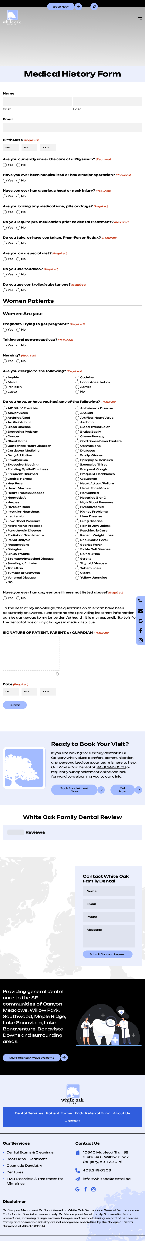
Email (8, 119)
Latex (12, 391)
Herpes (13, 502)
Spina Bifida (90, 553)
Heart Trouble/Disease (26, 492)
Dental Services (29, 1094)
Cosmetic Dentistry (24, 1147)
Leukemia (16, 516)
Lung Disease (91, 521)
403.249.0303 (97, 1151)
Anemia (86, 412)
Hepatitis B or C (93, 497)
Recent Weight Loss (96, 535)
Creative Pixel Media (95, 1234)
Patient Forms (59, 1094)
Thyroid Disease (93, 563)
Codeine (87, 377)
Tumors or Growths (24, 572)
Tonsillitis (15, 568)
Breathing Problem (23, 431)
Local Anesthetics (95, 382)
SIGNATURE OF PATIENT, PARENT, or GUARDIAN (55, 633)
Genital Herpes (20, 478)
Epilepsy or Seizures (96, 460)
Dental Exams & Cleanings (30, 1133)
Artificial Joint (19, 422)
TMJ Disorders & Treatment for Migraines (35, 1162)
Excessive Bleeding (23, 464)
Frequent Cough (93, 469)
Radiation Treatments (26, 535)
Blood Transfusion (95, 426)
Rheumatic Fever (94, 539)
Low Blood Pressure (24, 521)
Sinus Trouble (19, 553)
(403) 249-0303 (111, 767)
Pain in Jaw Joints (95, 525)
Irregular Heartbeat (23, 511)
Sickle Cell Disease (95, 549)
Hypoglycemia (92, 506)
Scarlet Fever (91, 544)
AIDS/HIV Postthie (23, 408)
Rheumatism (18, 544)
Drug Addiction (20, 455)
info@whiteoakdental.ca (107, 1160)
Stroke (85, 558)
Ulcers (85, 572)
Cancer (13, 436)
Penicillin (15, 386)
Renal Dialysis (19, 539)
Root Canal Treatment (27, 1140)
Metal (12, 382)
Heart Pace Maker (95, 488)
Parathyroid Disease (24, 530)
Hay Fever (16, 483)
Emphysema (18, 460)
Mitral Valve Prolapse (25, 525)
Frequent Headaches (97, 474)
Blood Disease (19, 426)
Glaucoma (88, 478)
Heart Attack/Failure (97, 483)
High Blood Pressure (96, 502)
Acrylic (85, 386)
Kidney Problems (94, 511)
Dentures (15, 1153)
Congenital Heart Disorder (29, 445)
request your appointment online (81, 772)
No (23, 164)
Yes (11, 164)
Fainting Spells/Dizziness (28, 469)
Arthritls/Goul (19, 417)
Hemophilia (89, 492)
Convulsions (90, 445)
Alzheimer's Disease (96, 408)
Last (77, 109)
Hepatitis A (17, 497)
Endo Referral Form (92, 1094)
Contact (72, 1102)
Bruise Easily (90, 431)
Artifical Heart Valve (96, 417)
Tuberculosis (90, 568)
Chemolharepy (92, 436)
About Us (121, 1094)
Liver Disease (91, 516)
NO (10, 582)
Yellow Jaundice (93, 577)
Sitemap (101, 1228)
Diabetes (87, 450)
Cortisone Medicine (23, 450)
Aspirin (13, 377)
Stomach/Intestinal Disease (31, 558)
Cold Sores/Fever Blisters (101, 441)
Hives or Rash (19, 506)
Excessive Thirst (93, 464)
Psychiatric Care (93, 530)
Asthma (87, 422)
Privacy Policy (48, 1228)
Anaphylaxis (18, 412)
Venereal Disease (22, 577)
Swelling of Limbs (22, 563)
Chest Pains (17, 441)
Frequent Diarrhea (23, 474)
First (7, 109)
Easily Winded (91, 455)
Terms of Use (77, 1228)
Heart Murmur (19, 488)
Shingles (15, 549)
